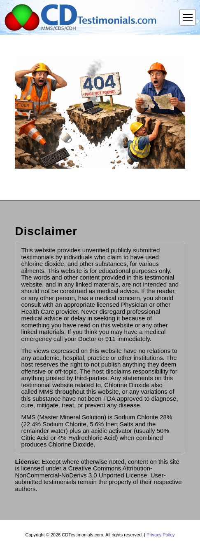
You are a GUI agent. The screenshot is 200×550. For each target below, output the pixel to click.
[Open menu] (187, 17)
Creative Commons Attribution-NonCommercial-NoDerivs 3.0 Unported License (83, 472)
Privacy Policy (160, 534)
